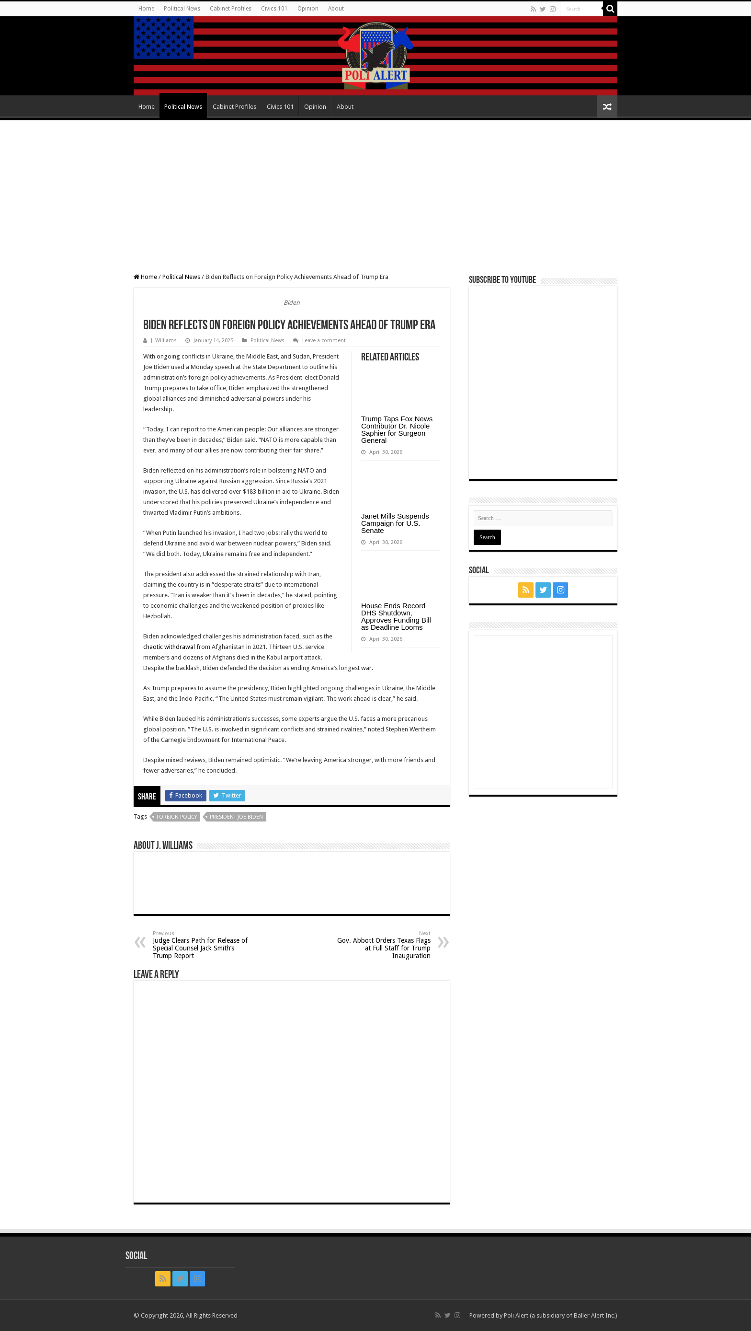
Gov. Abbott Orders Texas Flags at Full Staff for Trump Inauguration (381, 945)
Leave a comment (324, 340)
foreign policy (177, 817)
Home (146, 8)
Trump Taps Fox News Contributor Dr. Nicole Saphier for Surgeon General (396, 429)
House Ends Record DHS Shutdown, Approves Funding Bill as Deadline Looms (396, 616)
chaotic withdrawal (169, 646)
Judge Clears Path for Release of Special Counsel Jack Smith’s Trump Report (202, 945)
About (336, 8)
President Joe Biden (236, 817)
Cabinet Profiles (230, 8)
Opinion (308, 8)
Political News (182, 8)
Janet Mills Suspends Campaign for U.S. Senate (395, 523)
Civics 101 (274, 8)
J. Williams (164, 340)
